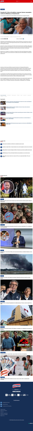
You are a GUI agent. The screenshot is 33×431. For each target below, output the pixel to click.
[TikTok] (19, 391)
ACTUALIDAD (9, 95)
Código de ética (2, 409)
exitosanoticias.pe (5, 404)
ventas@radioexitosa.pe (6, 402)
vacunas (6, 96)
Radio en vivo (2, 415)
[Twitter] (14, 391)
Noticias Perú (29, 95)
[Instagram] (17, 391)
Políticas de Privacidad (3, 414)
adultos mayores (14, 95)
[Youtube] (15, 391)
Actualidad (2, 9)
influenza (18, 95)
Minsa (21, 95)
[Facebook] (13, 391)
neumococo (24, 95)
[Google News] (18, 391)
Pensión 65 (2, 96)
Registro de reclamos (3, 410)
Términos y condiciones (4, 413)
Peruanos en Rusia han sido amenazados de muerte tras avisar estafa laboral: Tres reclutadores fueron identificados (18, 102)
